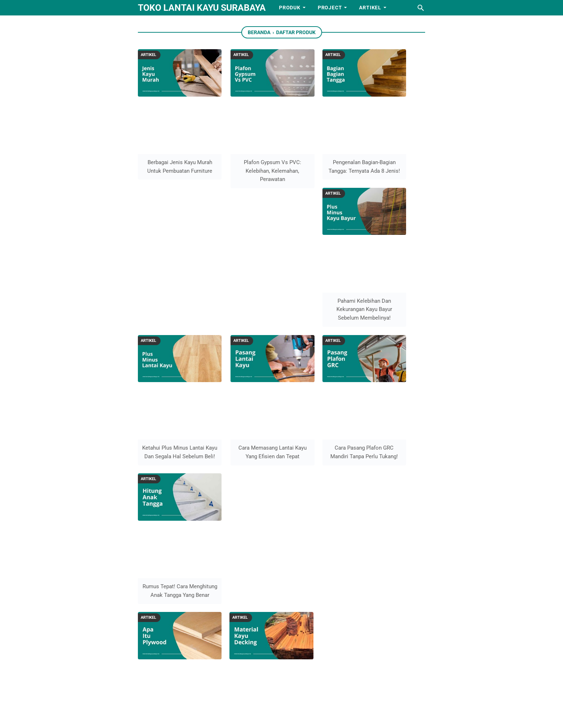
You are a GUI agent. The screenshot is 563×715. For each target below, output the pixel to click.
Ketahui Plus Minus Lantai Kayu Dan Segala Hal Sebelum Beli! (171, 272)
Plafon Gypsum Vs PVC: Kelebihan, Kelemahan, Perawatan (245, 147)
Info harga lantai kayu (267, 558)
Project (330, 7)
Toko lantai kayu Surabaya (202, 8)
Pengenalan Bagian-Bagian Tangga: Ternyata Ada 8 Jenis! (318, 147)
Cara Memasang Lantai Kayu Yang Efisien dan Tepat (244, 272)
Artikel (370, 7)
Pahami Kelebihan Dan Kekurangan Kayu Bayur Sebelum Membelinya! (392, 147)
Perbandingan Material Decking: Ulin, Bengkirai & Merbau (245, 396)
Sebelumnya (307, 427)
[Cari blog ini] (421, 8)
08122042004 (352, 603)
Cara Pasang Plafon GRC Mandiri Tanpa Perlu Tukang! (318, 272)
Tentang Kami (257, 492)
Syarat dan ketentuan (266, 536)
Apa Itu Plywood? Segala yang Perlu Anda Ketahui (171, 396)
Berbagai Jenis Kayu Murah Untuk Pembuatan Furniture (170, 147)
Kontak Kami (255, 514)
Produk (290, 7)
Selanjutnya (258, 427)
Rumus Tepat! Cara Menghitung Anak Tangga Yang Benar (392, 272)
